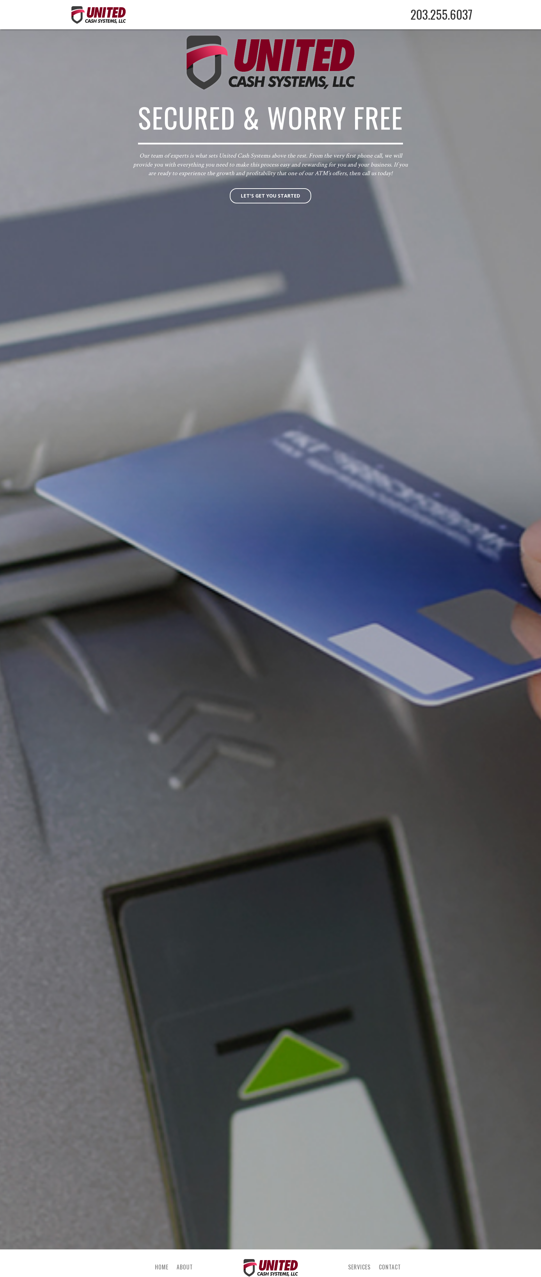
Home (161, 1267)
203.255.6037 (441, 14)
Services (359, 1267)
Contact (390, 1267)
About (185, 1267)
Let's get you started (270, 195)
